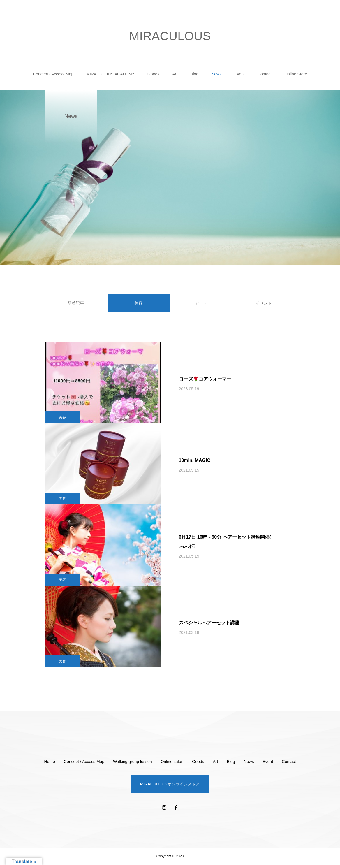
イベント (264, 303)
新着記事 (76, 303)
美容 (62, 417)
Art (174, 74)
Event (239, 74)
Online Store (295, 74)
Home (49, 761)
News (216, 74)
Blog (194, 74)
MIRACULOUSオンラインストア (170, 784)
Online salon (172, 761)
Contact (265, 74)
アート (201, 303)
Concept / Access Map (53, 74)
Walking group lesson (132, 761)
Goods (153, 74)
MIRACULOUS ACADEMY (110, 74)
